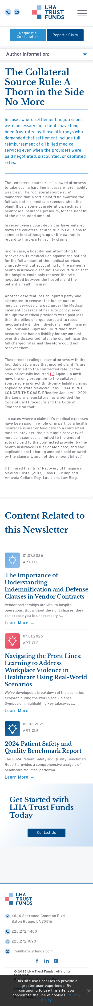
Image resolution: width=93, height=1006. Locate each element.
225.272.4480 (21, 932)
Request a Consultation (28, 35)
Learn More (19, 623)
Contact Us (46, 833)
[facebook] (37, 962)
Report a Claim (65, 35)
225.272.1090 (20, 941)
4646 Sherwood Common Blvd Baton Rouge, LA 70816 (35, 918)
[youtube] (56, 962)
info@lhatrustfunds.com (29, 951)
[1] (52, 374)
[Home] (48, 13)
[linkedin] (46, 962)
